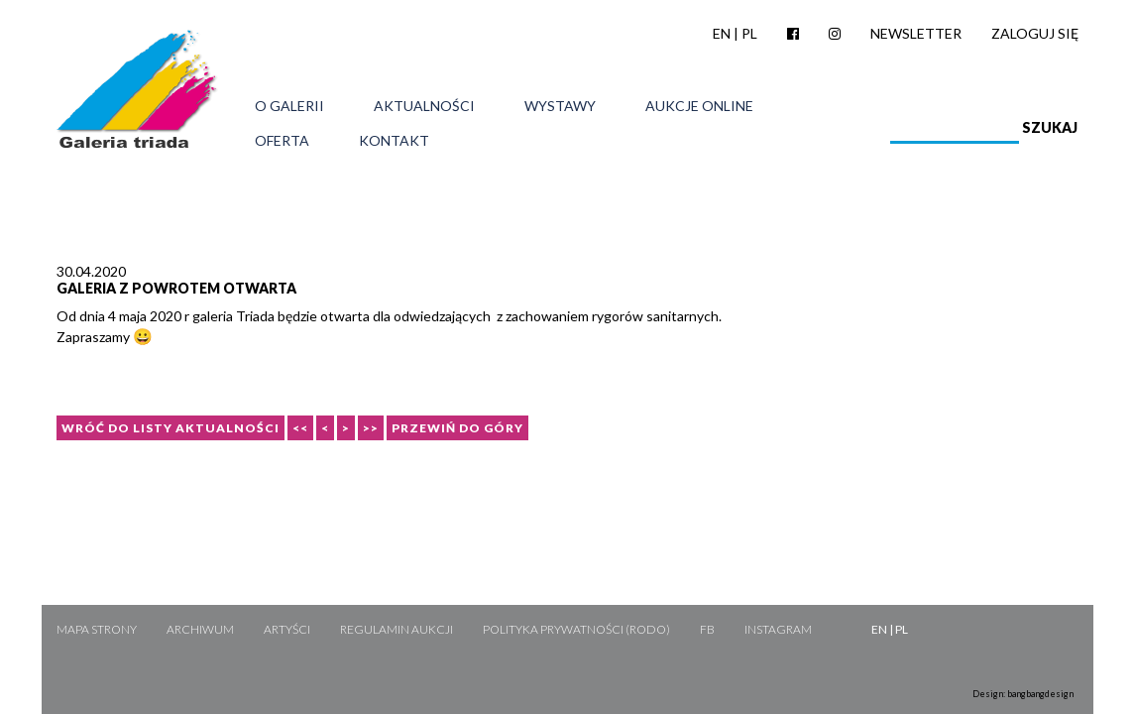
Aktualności (424, 106)
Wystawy (560, 106)
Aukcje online (699, 106)
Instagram (778, 629)
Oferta (282, 141)
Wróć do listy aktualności (170, 427)
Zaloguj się (1034, 33)
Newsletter (916, 33)
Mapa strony (97, 629)
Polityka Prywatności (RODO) (576, 629)
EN (722, 33)
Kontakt (394, 141)
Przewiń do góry (457, 427)
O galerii (289, 106)
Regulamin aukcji (396, 629)
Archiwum (200, 629)
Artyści (287, 629)
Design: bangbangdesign (1023, 693)
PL (749, 33)
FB (707, 629)
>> (371, 427)
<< (300, 427)
